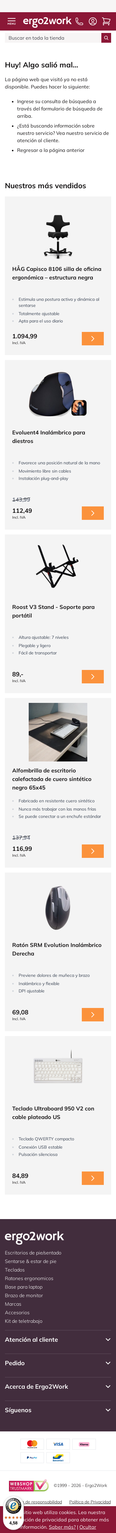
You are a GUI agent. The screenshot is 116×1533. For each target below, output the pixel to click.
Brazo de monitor (24, 1295)
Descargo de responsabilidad (33, 1502)
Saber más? (62, 1527)
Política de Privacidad (90, 1502)
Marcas (13, 1304)
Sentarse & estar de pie (30, 1261)
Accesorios (17, 1312)
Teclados (15, 1270)
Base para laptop (23, 1287)
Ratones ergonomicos (29, 1278)
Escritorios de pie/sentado (33, 1253)
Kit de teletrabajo (23, 1321)
